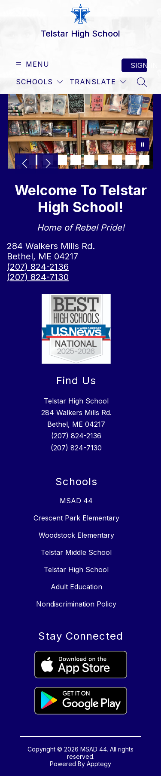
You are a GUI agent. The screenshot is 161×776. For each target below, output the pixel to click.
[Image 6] (89, 160)
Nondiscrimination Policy (76, 604)
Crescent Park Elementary (76, 518)
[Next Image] (47, 164)
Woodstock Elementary (76, 535)
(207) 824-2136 (38, 267)
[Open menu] (31, 64)
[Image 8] (117, 160)
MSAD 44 (76, 500)
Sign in (139, 65)
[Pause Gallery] (142, 145)
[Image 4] (62, 160)
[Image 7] (103, 160)
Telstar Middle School (76, 552)
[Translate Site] (97, 82)
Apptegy (99, 763)
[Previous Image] (25, 164)
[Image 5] (75, 160)
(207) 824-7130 (38, 277)
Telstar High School (76, 569)
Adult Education (76, 586)
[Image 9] (130, 160)
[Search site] (142, 82)
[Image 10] (144, 160)
